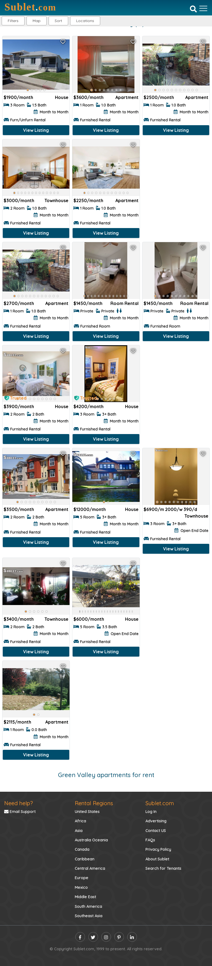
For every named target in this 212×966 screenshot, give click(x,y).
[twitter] (93, 937)
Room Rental (124, 303)
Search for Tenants (163, 868)
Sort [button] (58, 20)
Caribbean (84, 859)
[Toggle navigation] (203, 8)
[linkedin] (132, 937)
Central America (90, 868)
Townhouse (56, 200)
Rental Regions (94, 803)
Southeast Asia (88, 915)
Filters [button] (13, 20)
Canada (82, 849)
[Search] (193, 9)
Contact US (155, 830)
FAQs (150, 839)
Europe (81, 877)
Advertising (155, 820)
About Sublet (157, 859)
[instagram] (106, 937)
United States (87, 811)
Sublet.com (159, 803)
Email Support (20, 811)
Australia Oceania (91, 839)
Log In (151, 811)
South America (88, 906)
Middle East (85, 896)
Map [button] (37, 20)
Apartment (127, 97)
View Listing (36, 130)
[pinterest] (119, 937)
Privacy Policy (158, 849)
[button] (85, 20)
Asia (79, 830)
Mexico (81, 887)
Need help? (18, 803)
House (61, 97)
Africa (80, 820)
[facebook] (80, 937)
